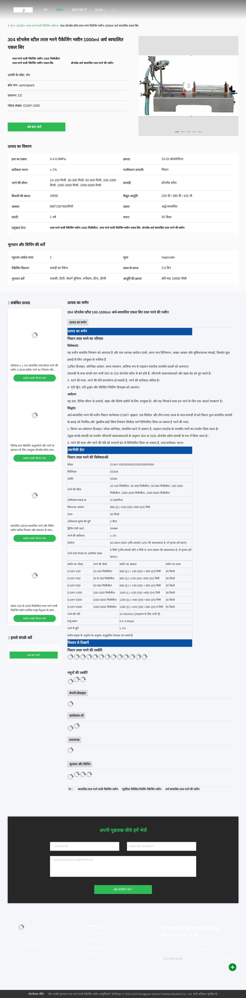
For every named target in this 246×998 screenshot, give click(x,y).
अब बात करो (36, 127)
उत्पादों (20, 25)
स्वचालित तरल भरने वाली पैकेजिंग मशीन (98, 789)
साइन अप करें (226, 959)
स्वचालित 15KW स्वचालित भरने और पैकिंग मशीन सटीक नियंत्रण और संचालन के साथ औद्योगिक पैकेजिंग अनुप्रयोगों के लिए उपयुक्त (33, 530)
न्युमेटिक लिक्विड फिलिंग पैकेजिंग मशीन (141, 789)
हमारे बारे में (79, 10)
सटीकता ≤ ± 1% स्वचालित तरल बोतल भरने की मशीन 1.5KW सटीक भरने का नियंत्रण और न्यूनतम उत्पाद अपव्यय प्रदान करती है (34, 370)
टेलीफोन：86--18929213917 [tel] (27, 937)
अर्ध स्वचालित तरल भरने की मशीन (182, 789)
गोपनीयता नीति (36, 993)
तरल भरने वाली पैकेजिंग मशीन (41, 25)
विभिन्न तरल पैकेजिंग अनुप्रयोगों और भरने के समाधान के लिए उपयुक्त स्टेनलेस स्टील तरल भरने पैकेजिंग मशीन (32, 450)
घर (45, 10)
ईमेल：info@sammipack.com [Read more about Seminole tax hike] (28, 944)
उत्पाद (59, 10)
